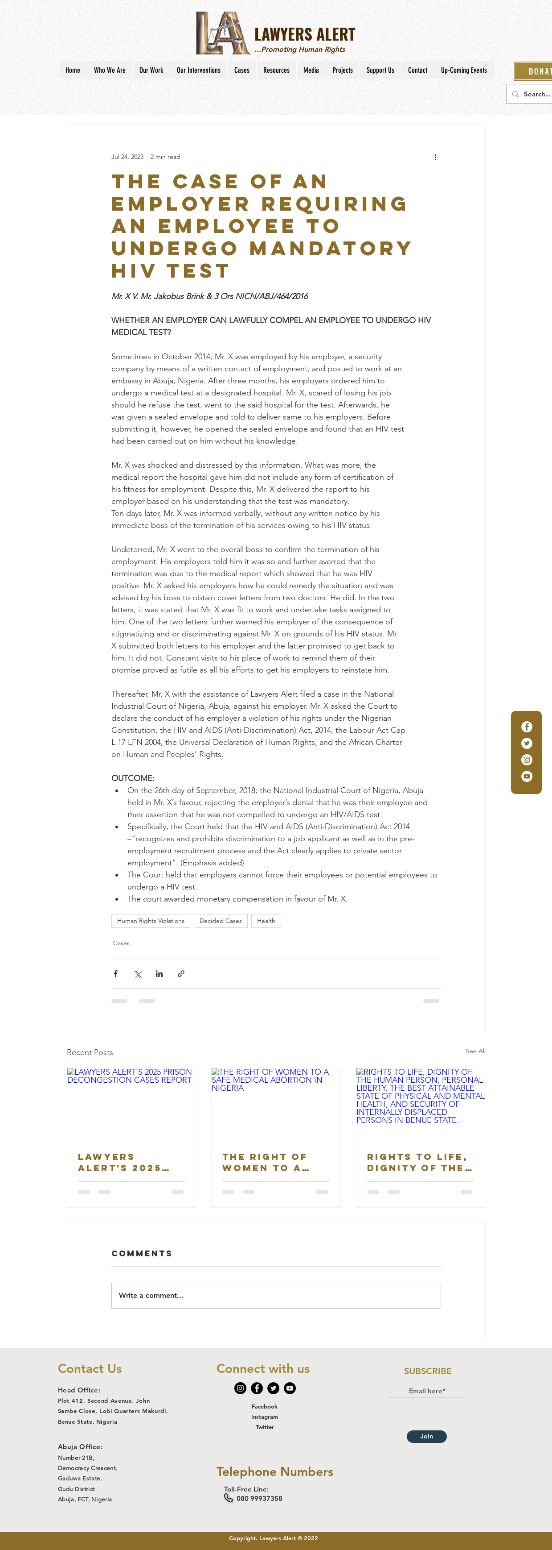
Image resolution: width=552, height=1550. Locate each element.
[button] (109, 70)
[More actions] (435, 156)
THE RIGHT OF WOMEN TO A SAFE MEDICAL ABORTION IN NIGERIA (266, 1162)
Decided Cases (221, 921)
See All (476, 1051)
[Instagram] (526, 759)
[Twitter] (526, 743)
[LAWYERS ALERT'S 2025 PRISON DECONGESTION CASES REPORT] (131, 1104)
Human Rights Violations (150, 921)
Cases (121, 943)
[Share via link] (181, 973)
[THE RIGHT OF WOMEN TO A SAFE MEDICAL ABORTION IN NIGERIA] (276, 1104)
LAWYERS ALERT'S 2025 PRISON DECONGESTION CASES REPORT (126, 1162)
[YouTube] (526, 776)
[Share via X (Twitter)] (137, 973)
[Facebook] (526, 726)
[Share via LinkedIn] (159, 973)
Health (266, 921)
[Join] (427, 1436)
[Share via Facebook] (115, 973)
